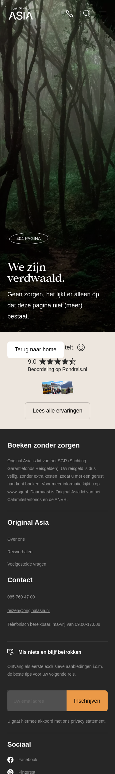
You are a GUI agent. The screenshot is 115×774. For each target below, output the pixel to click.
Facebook (22, 759)
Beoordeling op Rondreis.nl (57, 369)
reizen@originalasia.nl (28, 610)
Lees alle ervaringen (57, 411)
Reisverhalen (20, 551)
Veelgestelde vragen (26, 564)
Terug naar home (35, 349)
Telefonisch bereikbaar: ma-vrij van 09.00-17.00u (53, 624)
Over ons (16, 539)
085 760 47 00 (21, 596)
